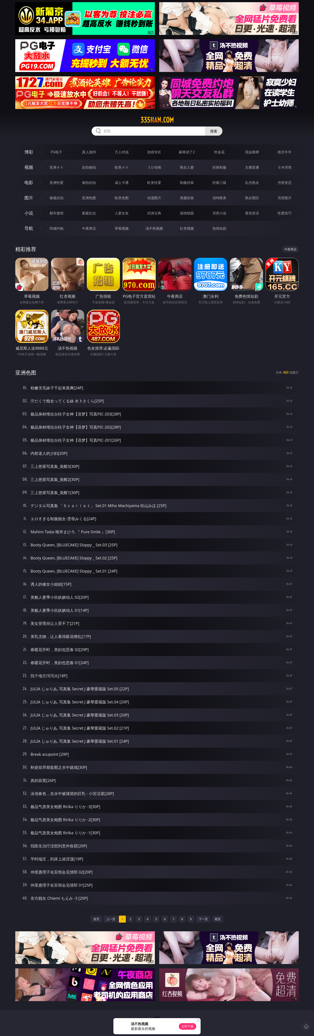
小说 (28, 213)
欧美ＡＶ (122, 167)
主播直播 (252, 167)
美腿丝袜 (187, 197)
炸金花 (219, 152)
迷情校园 (187, 213)
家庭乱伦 (89, 213)
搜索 (213, 131)
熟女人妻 (187, 167)
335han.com (157, 120)
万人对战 (122, 152)
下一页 (203, 919)
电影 (28, 182)
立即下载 (187, 1026)
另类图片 (285, 197)
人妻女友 (122, 213)
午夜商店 (89, 228)
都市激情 (56, 213)
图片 (28, 198)
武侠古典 (154, 213)
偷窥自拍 (56, 197)
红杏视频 (187, 228)
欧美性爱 (154, 182)
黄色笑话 (252, 213)
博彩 (28, 152)
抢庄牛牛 (285, 152)
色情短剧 (219, 228)
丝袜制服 (219, 167)
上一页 (110, 919)
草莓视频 (122, 228)
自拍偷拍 (89, 167)
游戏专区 (154, 152)
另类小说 (219, 213)
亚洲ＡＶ (56, 167)
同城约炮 (56, 228)
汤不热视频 (154, 228)
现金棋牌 (252, 152)
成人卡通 (122, 182)
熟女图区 (252, 197)
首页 (96, 919)
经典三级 (219, 182)
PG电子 (56, 152)
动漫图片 (154, 197)
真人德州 (89, 152)
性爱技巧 (285, 213)
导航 (28, 228)
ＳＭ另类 (285, 167)
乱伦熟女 (252, 182)
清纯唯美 (219, 197)
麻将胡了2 (187, 152)
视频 (28, 167)
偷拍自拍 (89, 182)
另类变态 (285, 182)
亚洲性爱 (56, 182)
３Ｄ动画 (154, 167)
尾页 (218, 919)
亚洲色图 (89, 197)
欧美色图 (122, 197)
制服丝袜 (187, 182)
